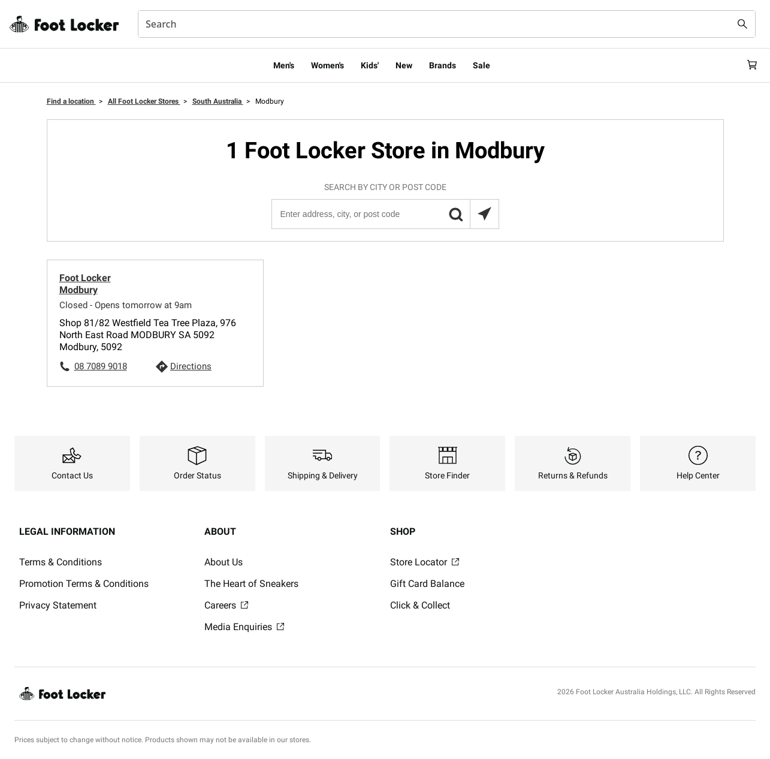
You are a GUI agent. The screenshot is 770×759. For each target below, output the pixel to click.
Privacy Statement (57, 605)
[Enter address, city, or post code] (384, 214)
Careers (226, 605)
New (403, 65)
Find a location (71, 101)
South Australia (217, 101)
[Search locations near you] (484, 214)
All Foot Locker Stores (144, 101)
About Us (223, 562)
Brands (442, 65)
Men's (283, 65)
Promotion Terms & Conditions (84, 583)
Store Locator (424, 562)
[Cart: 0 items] (750, 65)
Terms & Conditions (60, 562)
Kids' (370, 65)
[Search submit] (742, 24)
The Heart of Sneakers (251, 583)
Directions (191, 366)
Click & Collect (420, 605)
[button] (455, 214)
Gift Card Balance (427, 583)
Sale (481, 65)
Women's (327, 65)
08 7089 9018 (100, 366)
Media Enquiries (244, 626)
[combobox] (446, 24)
